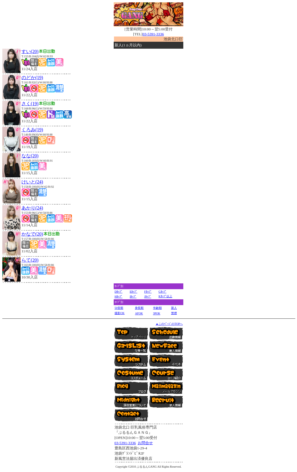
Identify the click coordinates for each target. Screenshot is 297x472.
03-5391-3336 (153, 34)
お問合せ (145, 443)
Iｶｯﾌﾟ (133, 296)
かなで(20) (32, 234)
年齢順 (157, 307)
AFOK (139, 313)
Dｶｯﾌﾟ (118, 291)
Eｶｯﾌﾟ (133, 291)
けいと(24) (32, 181)
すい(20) (30, 51)
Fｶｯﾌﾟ (148, 291)
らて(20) (30, 260)
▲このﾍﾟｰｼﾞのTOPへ (169, 323)
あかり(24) (32, 207)
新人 (174, 307)
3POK (156, 313)
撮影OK (119, 313)
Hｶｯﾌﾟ (118, 296)
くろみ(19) (32, 129)
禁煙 (174, 313)
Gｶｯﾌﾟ (162, 291)
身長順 (139, 307)
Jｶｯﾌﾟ (147, 296)
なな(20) (30, 155)
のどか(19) (32, 77)
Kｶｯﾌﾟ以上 (165, 296)
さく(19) (30, 103)
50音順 (119, 307)
